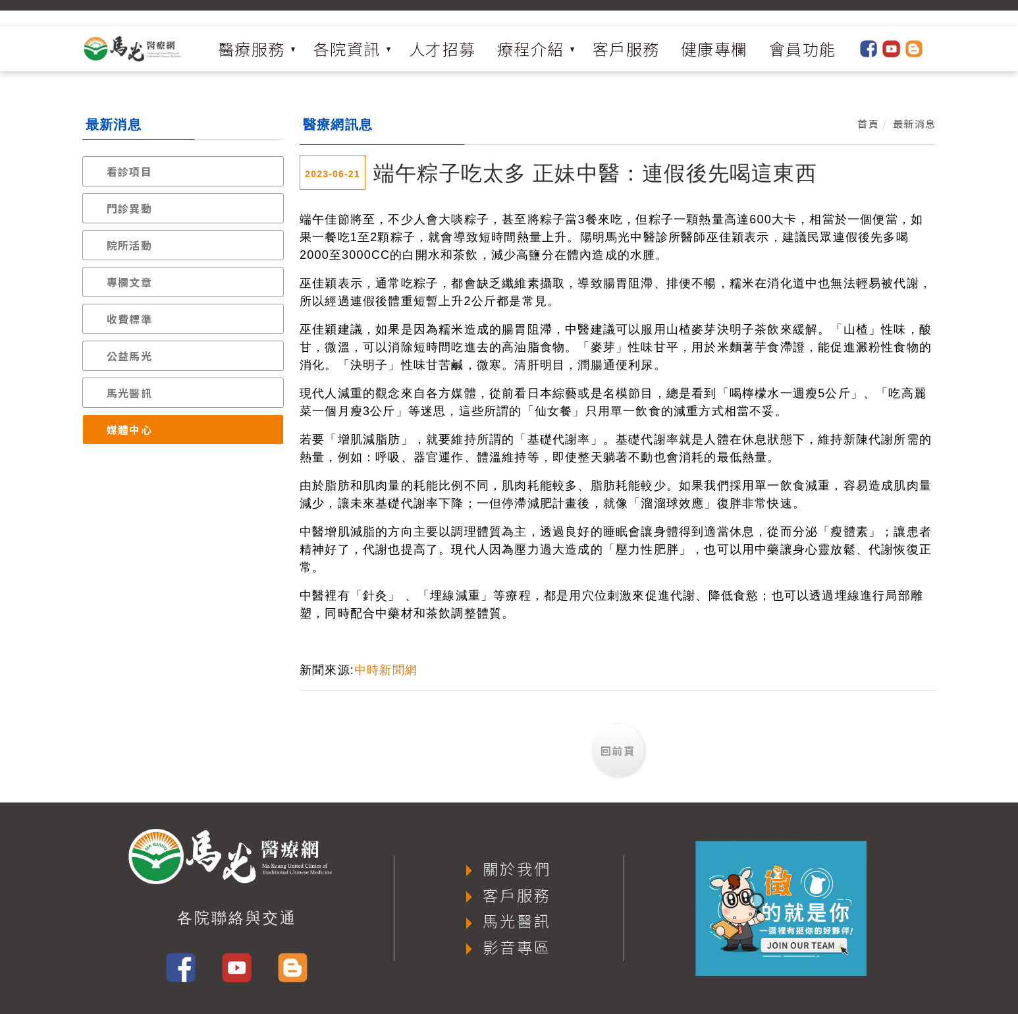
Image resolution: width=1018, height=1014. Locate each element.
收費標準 (129, 319)
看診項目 (129, 171)
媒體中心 (129, 429)
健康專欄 (714, 48)
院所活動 (129, 245)
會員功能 (802, 48)
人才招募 (442, 48)
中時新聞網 (385, 670)
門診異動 (129, 208)
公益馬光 (129, 356)
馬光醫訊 (129, 393)
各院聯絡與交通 (237, 918)
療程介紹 (530, 48)
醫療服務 (251, 48)
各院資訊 (347, 48)
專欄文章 (129, 282)
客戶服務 (626, 48)
